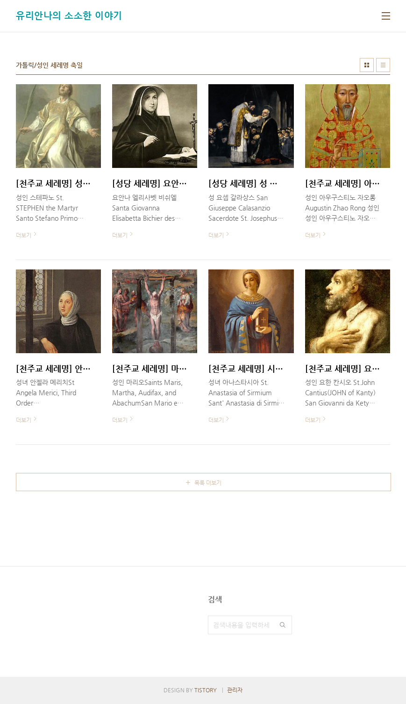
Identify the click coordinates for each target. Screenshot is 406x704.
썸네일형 (367, 65)
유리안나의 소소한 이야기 (69, 15)
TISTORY (205, 690)
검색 (283, 625)
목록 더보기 (207, 482)
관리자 (234, 690)
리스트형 (383, 65)
